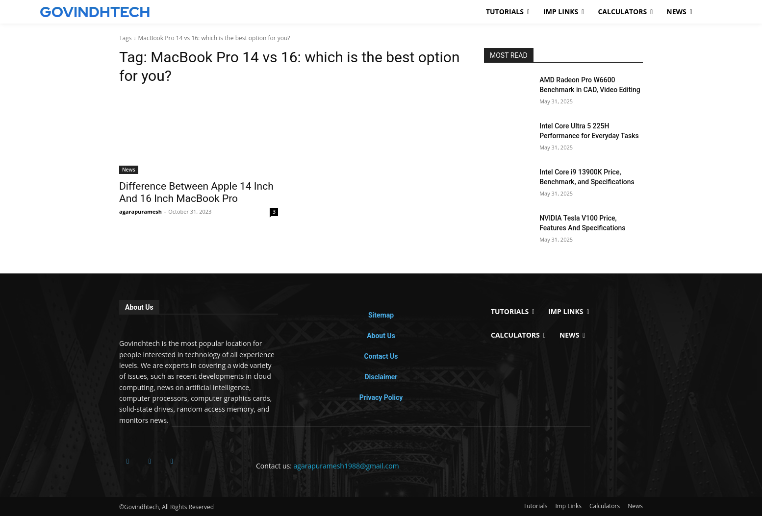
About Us (381, 336)
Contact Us (381, 356)
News (128, 169)
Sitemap (381, 315)
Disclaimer (380, 377)
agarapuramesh (140, 211)
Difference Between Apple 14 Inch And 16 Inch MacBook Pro (196, 192)
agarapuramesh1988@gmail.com (346, 465)
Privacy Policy (381, 397)
